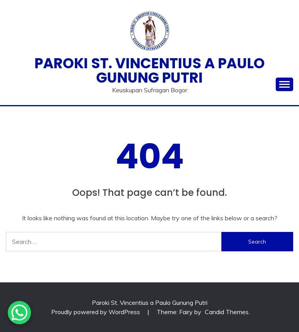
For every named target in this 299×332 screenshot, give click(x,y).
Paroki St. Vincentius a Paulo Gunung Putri (150, 70)
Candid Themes (227, 312)
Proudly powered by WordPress (96, 312)
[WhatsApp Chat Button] (19, 312)
